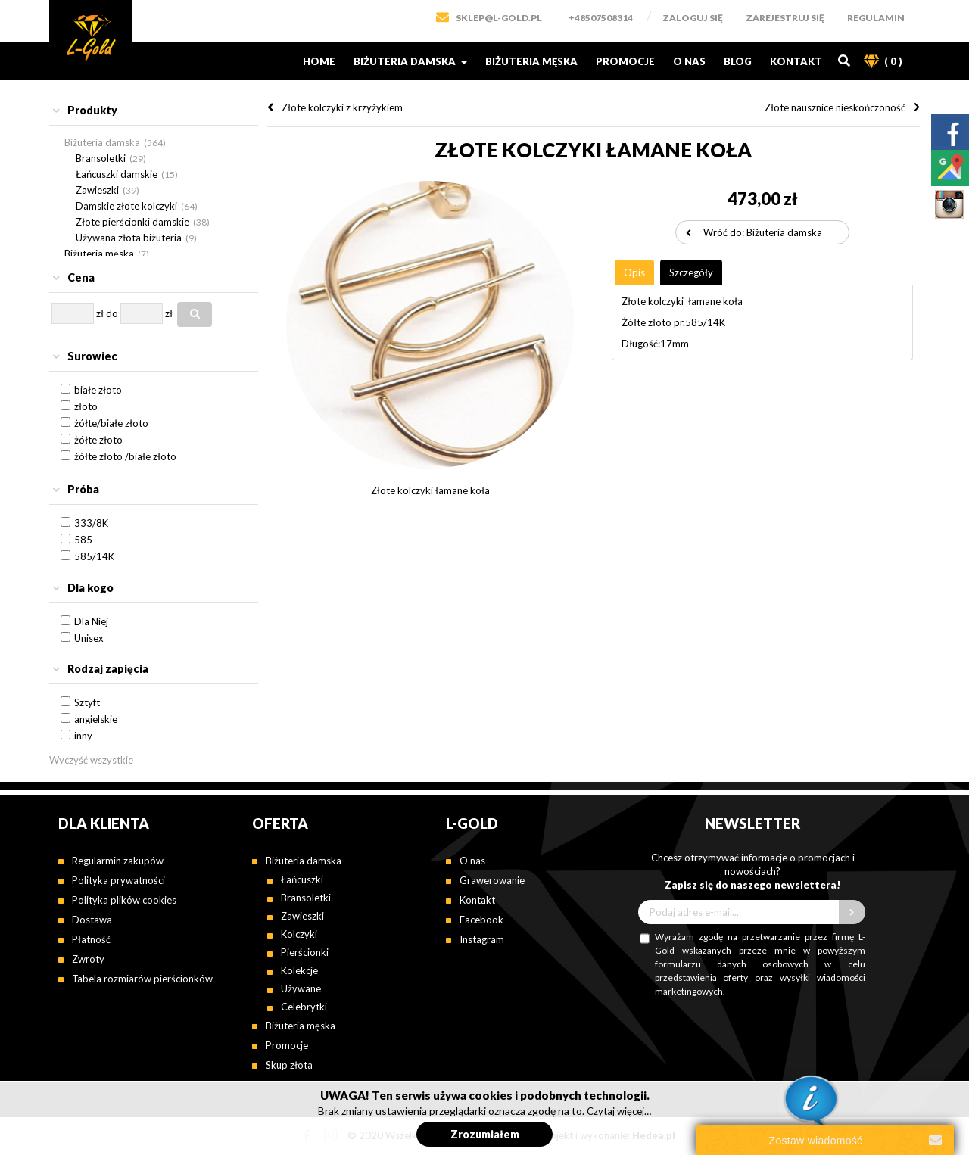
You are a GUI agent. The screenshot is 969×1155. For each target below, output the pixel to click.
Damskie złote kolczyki (126, 206)
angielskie (95, 719)
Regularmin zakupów (118, 861)
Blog (738, 61)
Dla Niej (91, 621)
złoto (86, 406)
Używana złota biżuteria (129, 238)
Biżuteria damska (410, 61)
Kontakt (796, 61)
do (112, 313)
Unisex (89, 638)
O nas (689, 61)
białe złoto (98, 390)
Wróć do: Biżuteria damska (762, 232)
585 (83, 540)
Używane (301, 988)
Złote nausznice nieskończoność (835, 107)
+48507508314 (601, 17)
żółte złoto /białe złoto (125, 456)
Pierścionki (305, 952)
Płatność (91, 939)
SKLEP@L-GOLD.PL (499, 17)
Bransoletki (101, 158)
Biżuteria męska (531, 61)
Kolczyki (299, 934)
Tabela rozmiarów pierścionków (142, 979)
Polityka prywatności (118, 880)
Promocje (625, 61)
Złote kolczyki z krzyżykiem (342, 107)
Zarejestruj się (785, 17)
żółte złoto (98, 440)
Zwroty (88, 959)
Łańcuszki (302, 879)
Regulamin (876, 17)
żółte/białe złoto (111, 423)
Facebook (481, 920)
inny (83, 736)
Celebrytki (304, 1007)
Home (319, 61)
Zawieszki (97, 190)
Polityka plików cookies (124, 900)
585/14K (94, 556)
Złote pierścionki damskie (132, 222)
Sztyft (87, 702)
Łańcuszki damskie (116, 174)
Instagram (482, 939)
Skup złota (289, 1065)
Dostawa (92, 920)
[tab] (153, 111)
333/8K (91, 523)
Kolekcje (299, 970)
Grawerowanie (492, 880)
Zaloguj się (692, 17)
